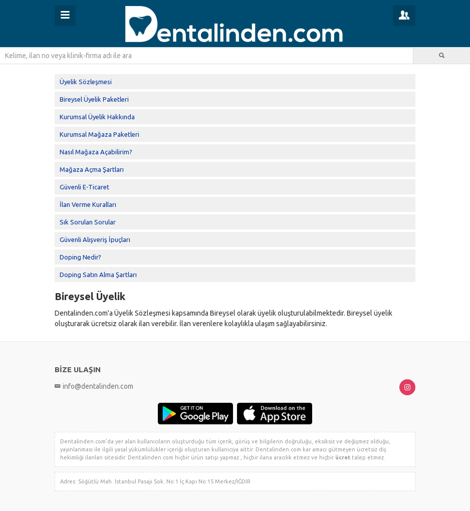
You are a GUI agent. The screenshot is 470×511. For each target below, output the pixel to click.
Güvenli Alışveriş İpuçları (95, 239)
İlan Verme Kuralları (88, 204)
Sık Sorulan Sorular (88, 221)
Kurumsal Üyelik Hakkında (97, 116)
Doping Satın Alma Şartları (98, 274)
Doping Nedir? (80, 257)
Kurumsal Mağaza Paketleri (99, 134)
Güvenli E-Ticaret (84, 186)
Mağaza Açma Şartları (92, 169)
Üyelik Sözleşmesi (86, 81)
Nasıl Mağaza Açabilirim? (96, 151)
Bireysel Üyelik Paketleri (94, 99)
